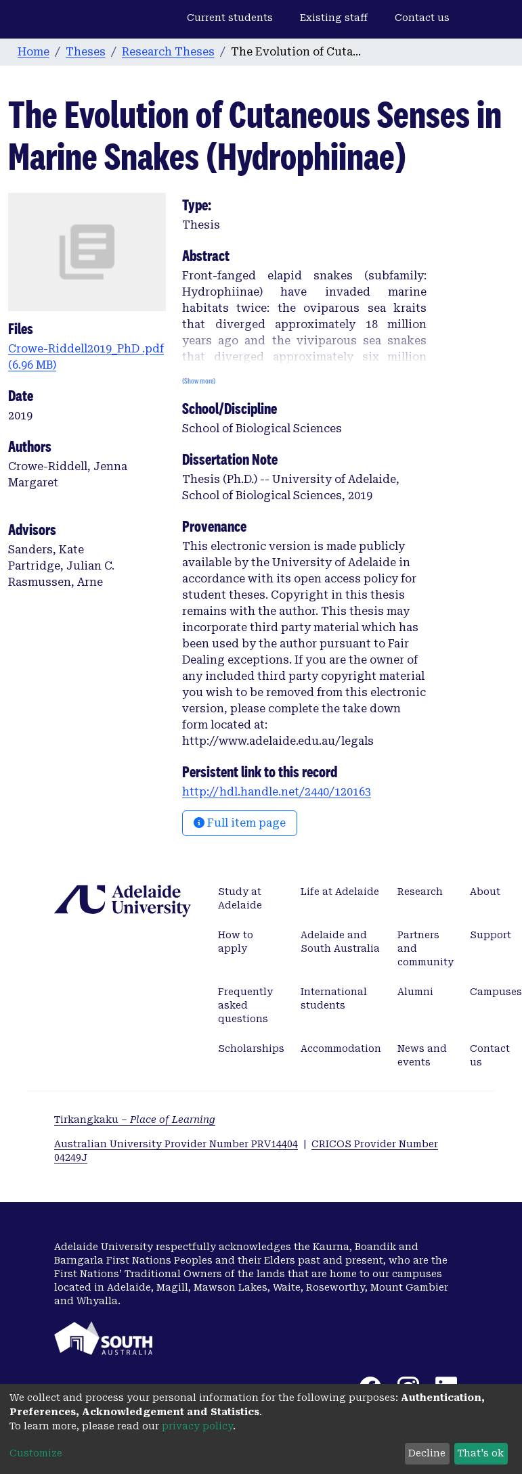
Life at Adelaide (340, 891)
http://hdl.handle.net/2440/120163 (276, 791)
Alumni (415, 991)
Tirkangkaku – (134, 1119)
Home (33, 51)
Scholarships (251, 1048)
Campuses (496, 991)
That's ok (481, 1453)
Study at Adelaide (240, 898)
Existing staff (334, 17)
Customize (35, 1453)
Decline (426, 1453)
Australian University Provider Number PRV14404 (176, 1143)
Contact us (422, 17)
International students (334, 998)
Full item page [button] (240, 822)
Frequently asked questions (245, 1005)
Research (420, 891)
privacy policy (197, 1426)
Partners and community (425, 948)
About (485, 891)
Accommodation (341, 1048)
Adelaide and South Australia (340, 941)
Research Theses (168, 51)
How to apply (235, 941)
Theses (86, 51)
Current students (230, 17)
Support (490, 934)
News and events (422, 1055)
